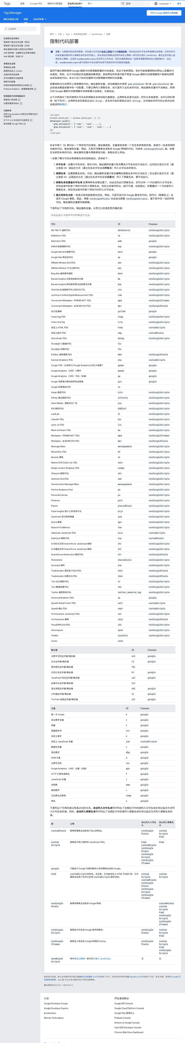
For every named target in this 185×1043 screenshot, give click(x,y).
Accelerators (50, 1013)
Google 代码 (36, 3)
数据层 (63, 104)
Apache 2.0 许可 (137, 977)
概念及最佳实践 (11, 19)
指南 (22, 3)
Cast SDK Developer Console (127, 1027)
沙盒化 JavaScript (101, 958)
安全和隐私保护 (80, 34)
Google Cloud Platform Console (129, 1008)
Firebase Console (122, 1018)
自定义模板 (107, 51)
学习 (90, 3)
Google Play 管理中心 (124, 1013)
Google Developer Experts (56, 1008)
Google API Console (123, 1003)
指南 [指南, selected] (26, 19)
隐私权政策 (38, 19)
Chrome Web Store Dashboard (128, 1032)
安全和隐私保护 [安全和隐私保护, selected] (75, 3)
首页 (52, 34)
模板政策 (122, 51)
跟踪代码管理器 (55, 3)
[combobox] (135, 3)
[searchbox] (20, 28)
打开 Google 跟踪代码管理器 (164, 13)
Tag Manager (13, 13)
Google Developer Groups (56, 1003)
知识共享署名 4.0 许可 (90, 977)
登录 (179, 3)
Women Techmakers (54, 1018)
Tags (7, 4)
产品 (60, 34)
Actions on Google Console (127, 1023)
